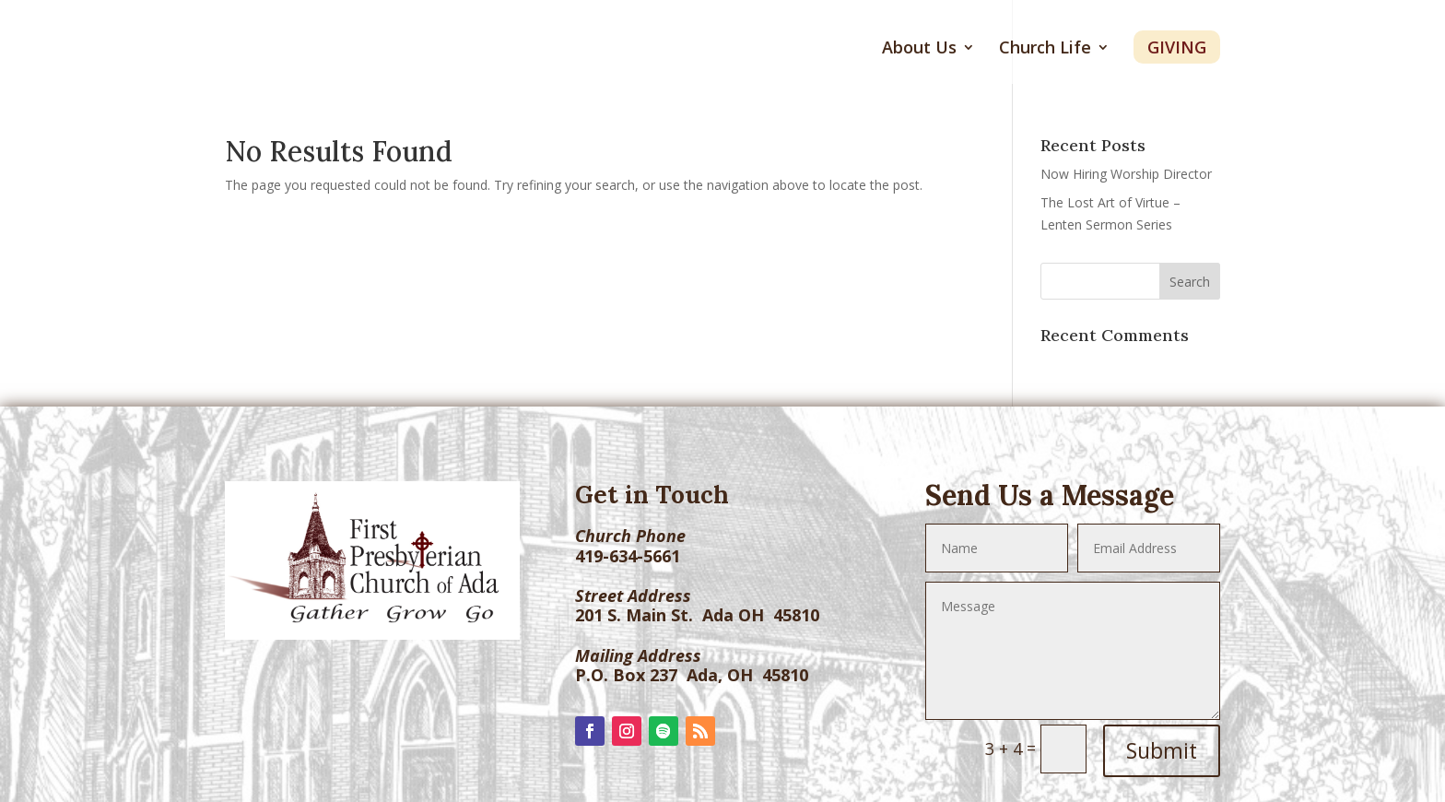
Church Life (1045, 49)
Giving (1176, 47)
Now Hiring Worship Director (1126, 174)
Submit (1161, 750)
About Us (919, 49)
